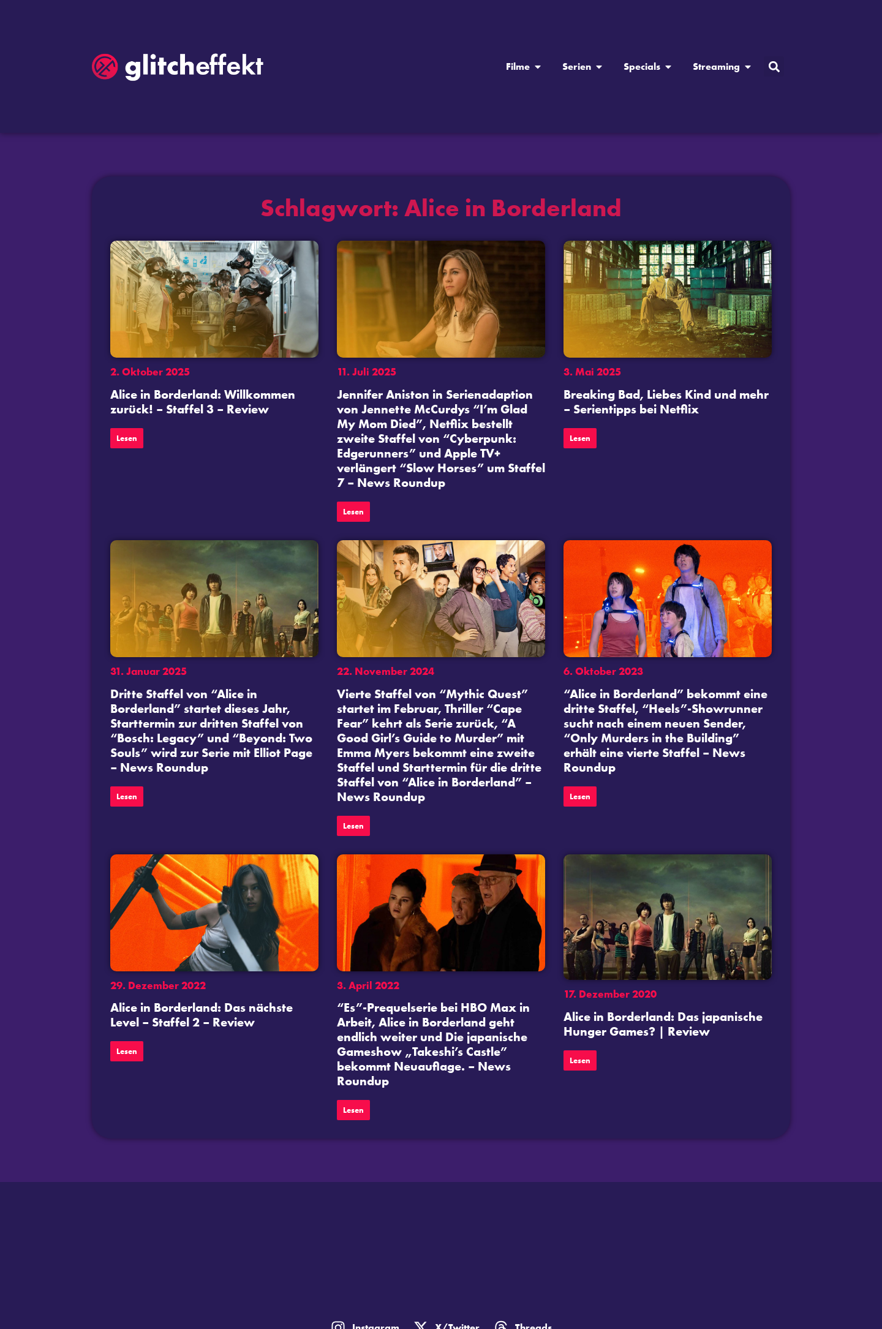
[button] (774, 66)
